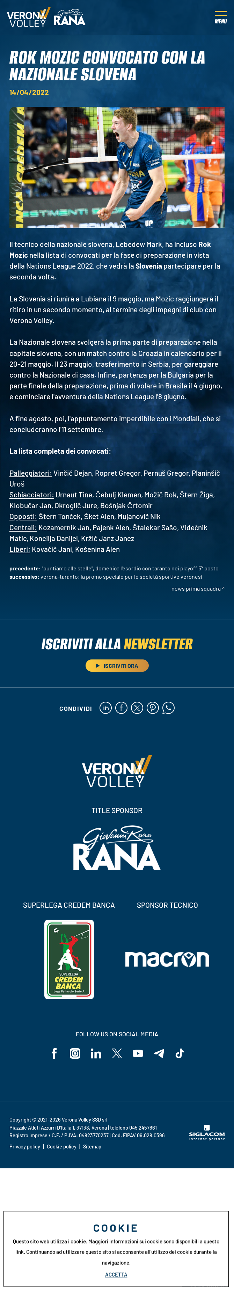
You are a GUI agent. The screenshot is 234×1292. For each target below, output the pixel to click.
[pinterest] (153, 708)
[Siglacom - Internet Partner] (207, 1139)
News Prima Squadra (196, 588)
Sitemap (92, 1146)
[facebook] (121, 708)
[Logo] (29, 17)
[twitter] (137, 708)
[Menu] (221, 17)
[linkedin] (106, 708)
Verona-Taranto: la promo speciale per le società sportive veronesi (121, 576)
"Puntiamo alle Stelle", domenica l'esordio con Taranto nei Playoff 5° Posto (130, 568)
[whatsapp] (168, 708)
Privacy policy (24, 1146)
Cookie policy (61, 1146)
